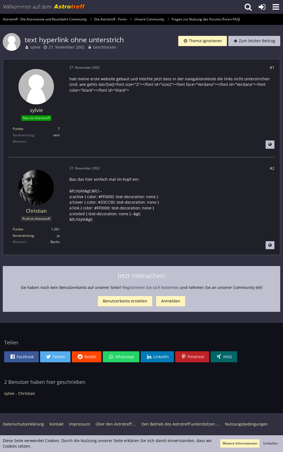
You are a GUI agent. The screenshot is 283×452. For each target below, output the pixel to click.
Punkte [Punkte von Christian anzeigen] (18, 229)
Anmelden (170, 301)
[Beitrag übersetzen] (270, 144)
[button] (275, 6)
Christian (26, 393)
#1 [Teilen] (272, 67)
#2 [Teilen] (272, 168)
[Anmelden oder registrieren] (262, 6)
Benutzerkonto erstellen (125, 301)
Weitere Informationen (239, 443)
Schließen (270, 443)
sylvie (35, 47)
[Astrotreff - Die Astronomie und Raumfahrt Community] (44, 6)
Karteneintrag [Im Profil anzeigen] (23, 235)
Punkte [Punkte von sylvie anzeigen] (18, 128)
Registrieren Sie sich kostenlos (150, 287)
